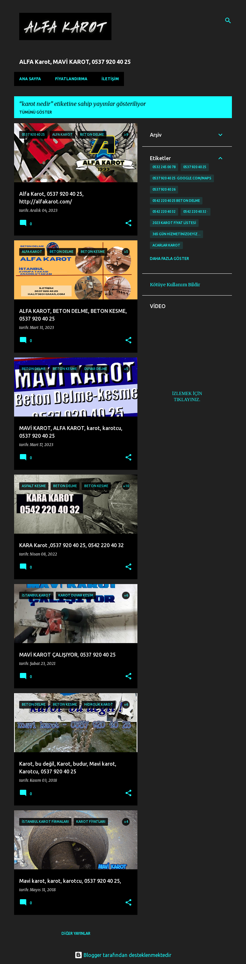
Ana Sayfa (30, 79)
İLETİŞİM (110, 79)
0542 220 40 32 (164, 211)
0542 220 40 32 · (195, 211)
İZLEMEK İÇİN (187, 393)
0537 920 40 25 (194, 167)
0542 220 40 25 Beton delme (176, 200)
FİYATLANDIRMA (71, 79)
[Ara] (228, 20)
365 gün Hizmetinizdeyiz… (176, 234)
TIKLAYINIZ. (187, 399)
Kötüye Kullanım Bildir (175, 285)
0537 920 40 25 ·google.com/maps (181, 178)
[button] (128, 223)
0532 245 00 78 (164, 167)
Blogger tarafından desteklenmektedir (123, 955)
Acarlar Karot (166, 245)
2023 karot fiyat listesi (174, 223)
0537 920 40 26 (164, 189)
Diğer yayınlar (76, 933)
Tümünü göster (35, 112)
